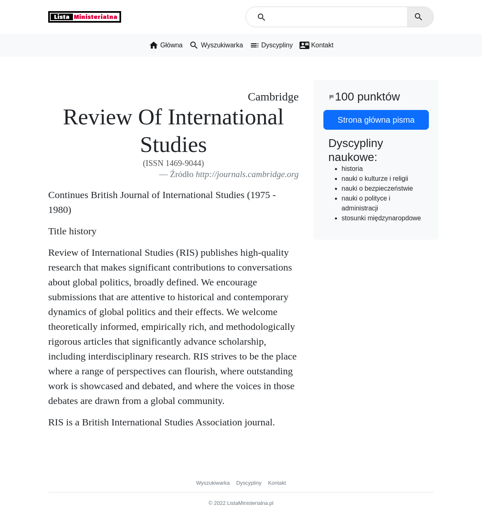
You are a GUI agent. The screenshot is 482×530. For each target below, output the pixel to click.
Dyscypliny (249, 483)
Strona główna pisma (376, 119)
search (419, 17)
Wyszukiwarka (213, 483)
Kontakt (277, 483)
